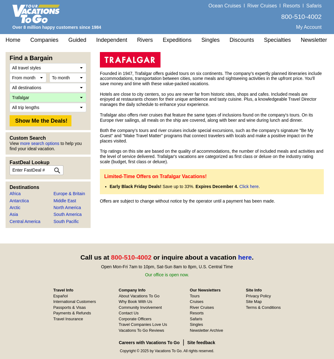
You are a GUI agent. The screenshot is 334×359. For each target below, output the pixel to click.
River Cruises (262, 5)
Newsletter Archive (206, 330)
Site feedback (201, 342)
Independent (111, 40)
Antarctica (19, 200)
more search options (39, 143)
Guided (77, 40)
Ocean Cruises (224, 5)
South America (68, 214)
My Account (309, 27)
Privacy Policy (258, 296)
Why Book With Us (135, 301)
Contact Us (129, 313)
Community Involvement (140, 307)
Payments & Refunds (72, 313)
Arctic (15, 207)
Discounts (241, 40)
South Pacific (66, 221)
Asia (14, 214)
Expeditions (177, 40)
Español (60, 296)
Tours (195, 296)
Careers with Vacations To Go (149, 342)
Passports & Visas (69, 307)
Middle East (65, 200)
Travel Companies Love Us (143, 324)
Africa (15, 193)
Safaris (314, 5)
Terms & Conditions (263, 307)
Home (13, 40)
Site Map (254, 301)
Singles (210, 40)
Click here (249, 186)
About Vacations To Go (139, 296)
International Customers (74, 301)
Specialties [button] (277, 40)
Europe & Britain (69, 193)
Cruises (196, 301)
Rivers (145, 40)
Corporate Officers (135, 319)
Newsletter (314, 40)
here (245, 257)
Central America (25, 221)
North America (67, 207)
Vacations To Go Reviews (141, 330)
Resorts (291, 5)
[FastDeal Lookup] (57, 170)
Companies (44, 40)
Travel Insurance (68, 319)
